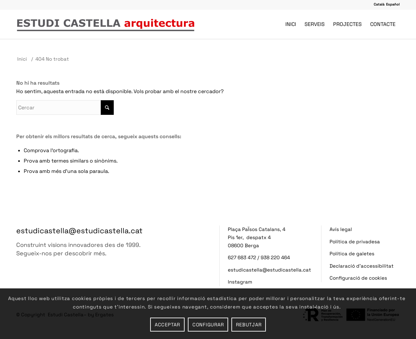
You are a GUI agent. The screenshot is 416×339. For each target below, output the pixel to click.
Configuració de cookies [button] (358, 278)
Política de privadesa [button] (355, 241)
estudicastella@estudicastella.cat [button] (79, 231)
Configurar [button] (208, 324)
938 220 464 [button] (275, 257)
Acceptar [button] (167, 324)
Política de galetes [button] (352, 253)
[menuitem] (290, 24)
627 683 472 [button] (242, 257)
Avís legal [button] (341, 229)
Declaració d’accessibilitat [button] (362, 266)
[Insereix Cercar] (65, 107)
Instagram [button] (240, 282)
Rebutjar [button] (248, 324)
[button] (379, 4)
